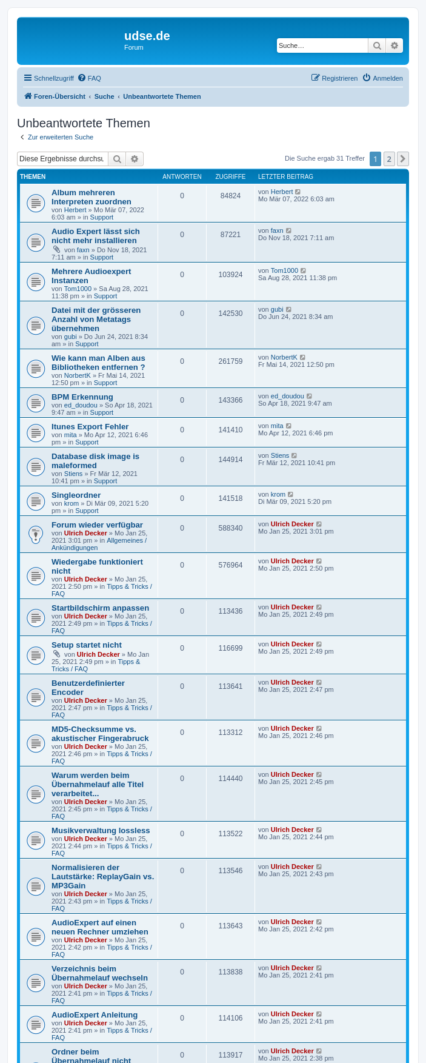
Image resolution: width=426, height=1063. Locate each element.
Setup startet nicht (87, 644)
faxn (83, 249)
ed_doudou (81, 405)
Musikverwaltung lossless (101, 830)
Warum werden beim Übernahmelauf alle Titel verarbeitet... (98, 784)
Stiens (73, 473)
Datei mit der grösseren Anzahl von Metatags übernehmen (96, 319)
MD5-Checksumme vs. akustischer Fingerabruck (100, 734)
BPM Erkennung (82, 396)
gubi (70, 336)
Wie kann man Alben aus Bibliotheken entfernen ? (98, 363)
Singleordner (76, 495)
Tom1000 (78, 288)
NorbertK (77, 375)
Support (102, 217)
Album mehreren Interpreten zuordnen (91, 197)
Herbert (75, 209)
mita (70, 434)
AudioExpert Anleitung (95, 1014)
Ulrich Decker (85, 533)
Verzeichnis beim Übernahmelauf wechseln (100, 973)
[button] (403, 159)
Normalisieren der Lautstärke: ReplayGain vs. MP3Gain (103, 876)
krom (71, 503)
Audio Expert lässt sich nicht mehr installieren (96, 236)
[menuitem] (89, 78)
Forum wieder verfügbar (97, 524)
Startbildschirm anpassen (100, 607)
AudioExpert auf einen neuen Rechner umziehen (100, 927)
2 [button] (389, 158)
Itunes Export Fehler (90, 426)
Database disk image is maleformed (95, 461)
